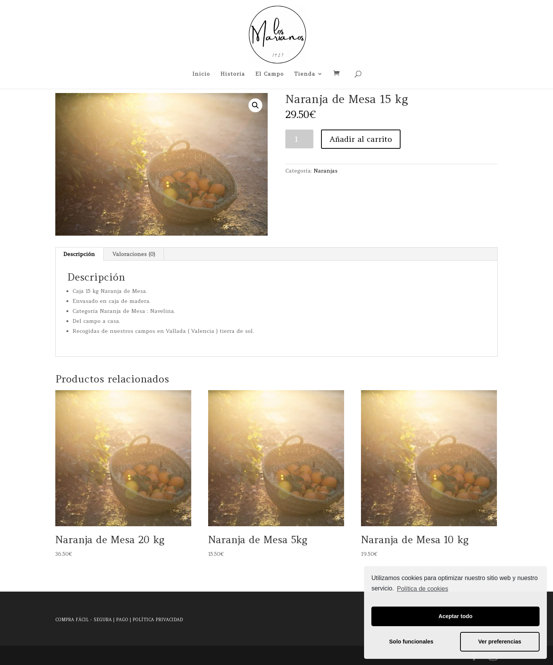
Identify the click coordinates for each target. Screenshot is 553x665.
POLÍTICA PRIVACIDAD (157, 619)
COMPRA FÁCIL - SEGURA (83, 619)
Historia (232, 74)
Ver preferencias (499, 641)
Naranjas (326, 170)
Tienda (304, 74)
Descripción (79, 254)
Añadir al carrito (360, 139)
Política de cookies (422, 588)
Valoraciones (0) (134, 254)
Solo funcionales (411, 641)
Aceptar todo (456, 616)
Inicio (201, 74)
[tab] (79, 254)
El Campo (269, 74)
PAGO (122, 619)
